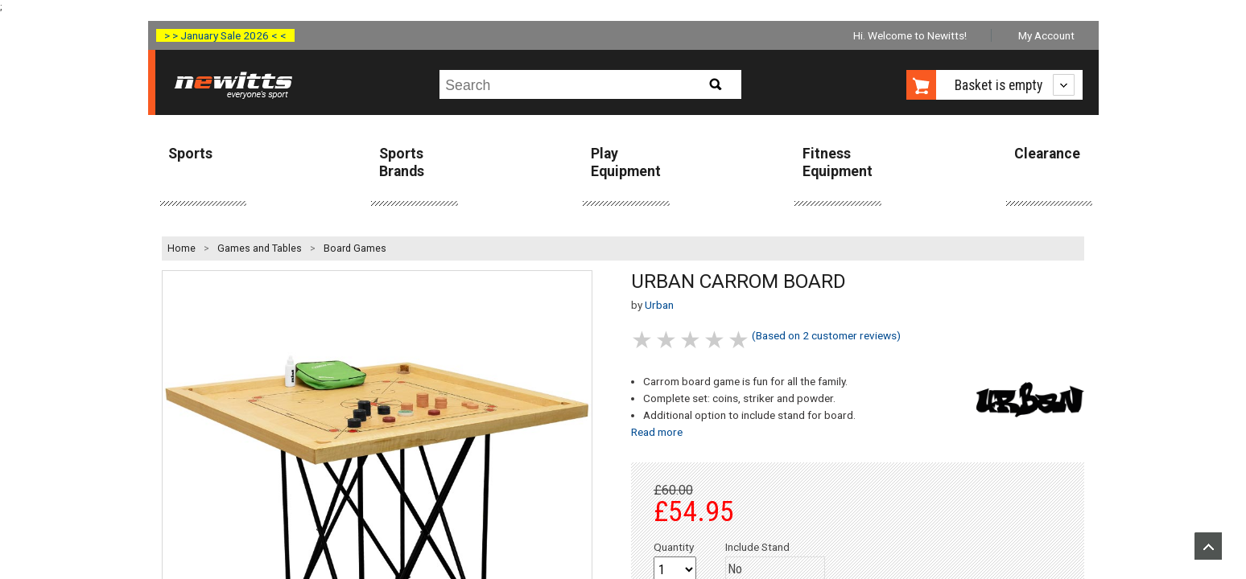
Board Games (355, 248)
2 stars (667, 340)
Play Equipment (626, 162)
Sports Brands (401, 162)
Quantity (674, 546)
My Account (1046, 35)
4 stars (715, 340)
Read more (657, 431)
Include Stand (757, 546)
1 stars (643, 340)
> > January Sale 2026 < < (225, 35)
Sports (190, 154)
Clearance (1047, 154)
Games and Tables (259, 248)
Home (181, 248)
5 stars (740, 340)
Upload (1208, 546)
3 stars (691, 340)
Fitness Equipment (837, 162)
